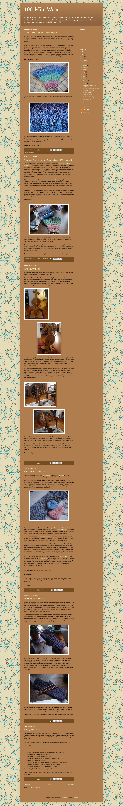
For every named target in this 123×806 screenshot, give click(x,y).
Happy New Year (32, 729)
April (84, 76)
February (85, 81)
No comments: (45, 149)
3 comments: (45, 463)
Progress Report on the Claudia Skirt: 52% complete (48, 160)
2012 (83, 56)
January (85, 83)
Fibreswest (61, 475)
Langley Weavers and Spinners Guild (59, 528)
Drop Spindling (46, 475)
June (84, 74)
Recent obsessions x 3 (34, 471)
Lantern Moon (60, 662)
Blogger (76, 797)
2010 (83, 102)
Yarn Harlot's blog (64, 556)
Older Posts (70, 784)
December (86, 60)
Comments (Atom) (35, 787)
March (84, 78)
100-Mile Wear (41, 9)
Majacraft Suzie (62, 529)
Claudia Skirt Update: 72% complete (41, 32)
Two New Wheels (32, 269)
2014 (83, 52)
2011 (83, 58)
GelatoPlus (64, 797)
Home (49, 784)
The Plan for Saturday (34, 598)
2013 (83, 54)
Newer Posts (28, 784)
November (86, 63)
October (85, 65)
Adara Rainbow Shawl (52, 180)
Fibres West (46, 604)
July (84, 72)
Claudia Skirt (31, 152)
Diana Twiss (86, 109)
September (86, 67)
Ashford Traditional (44, 536)
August (85, 69)
